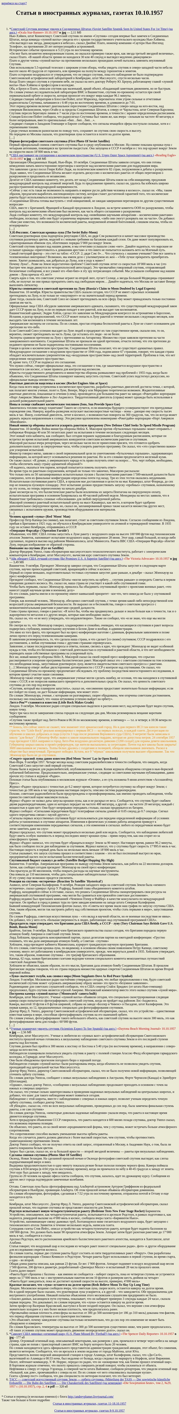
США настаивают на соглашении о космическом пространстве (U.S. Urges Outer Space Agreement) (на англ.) (82, 155)
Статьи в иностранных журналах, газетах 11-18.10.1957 (89, 1403)
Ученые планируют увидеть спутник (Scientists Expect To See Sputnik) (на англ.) (63, 1028)
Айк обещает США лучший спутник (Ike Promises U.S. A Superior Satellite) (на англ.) (67, 558)
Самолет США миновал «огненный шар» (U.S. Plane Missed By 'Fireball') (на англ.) (65, 1333)
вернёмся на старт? (14, 3)
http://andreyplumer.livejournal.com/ (91, 1396)
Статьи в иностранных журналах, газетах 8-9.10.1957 (89, 1410)
